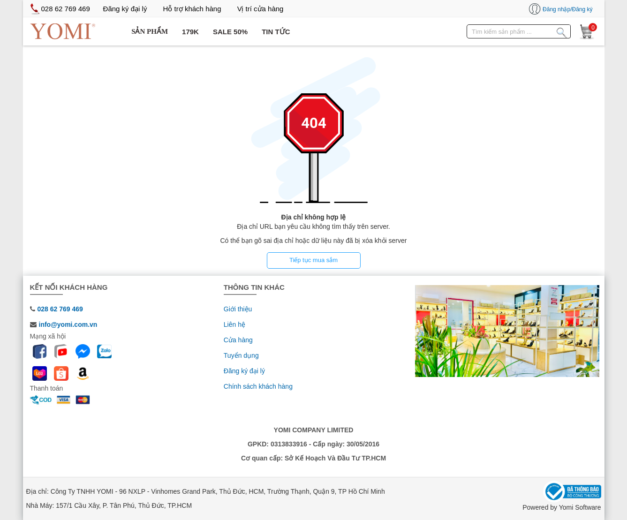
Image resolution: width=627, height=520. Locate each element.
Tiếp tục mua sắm (313, 260)
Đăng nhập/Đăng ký (567, 9)
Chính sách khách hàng (258, 386)
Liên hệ (234, 324)
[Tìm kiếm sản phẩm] (562, 31)
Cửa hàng (238, 340)
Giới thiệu (238, 309)
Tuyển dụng (241, 355)
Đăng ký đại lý (244, 371)
